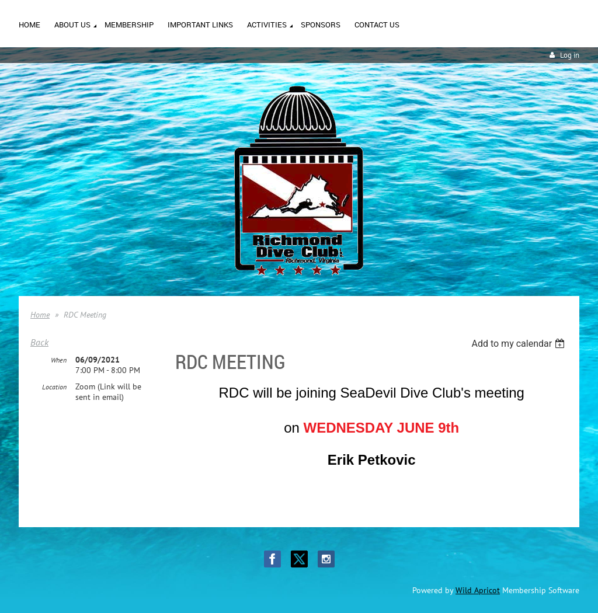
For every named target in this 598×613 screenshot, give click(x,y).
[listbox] (519, 343)
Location (54, 386)
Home (40, 314)
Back (39, 342)
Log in (569, 55)
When (59, 360)
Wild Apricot (478, 590)
